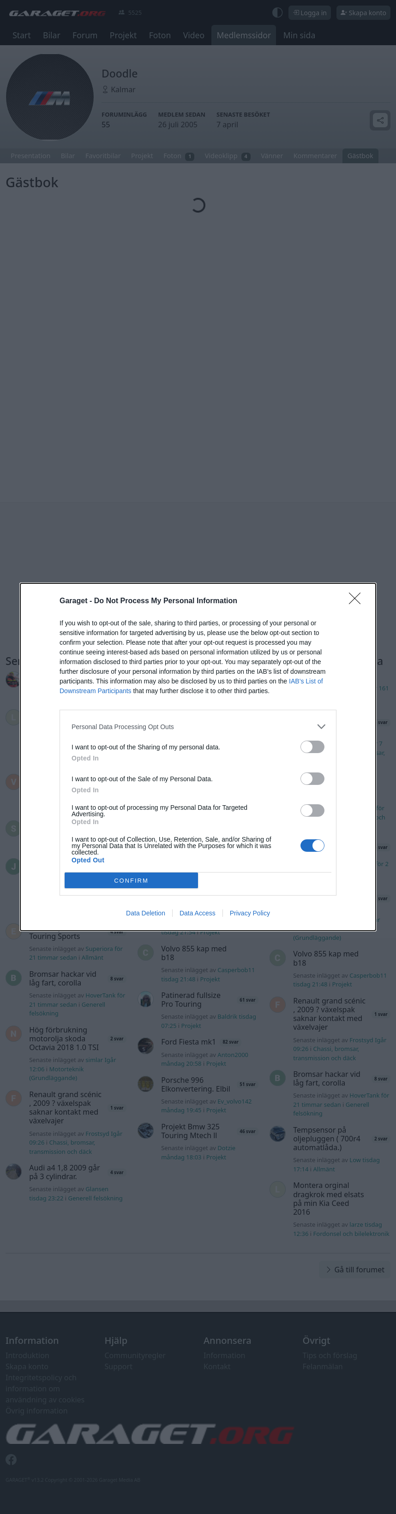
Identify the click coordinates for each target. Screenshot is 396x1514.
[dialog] (198, 757)
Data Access (198, 913)
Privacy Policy (250, 913)
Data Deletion (145, 913)
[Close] (357, 601)
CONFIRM (131, 880)
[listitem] (198, 726)
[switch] (312, 747)
